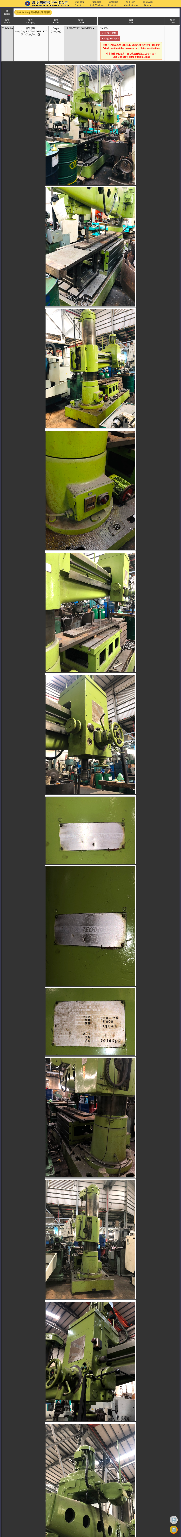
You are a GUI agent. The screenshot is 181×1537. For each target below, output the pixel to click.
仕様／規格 (104, 33)
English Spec (105, 38)
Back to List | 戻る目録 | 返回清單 (32, 12)
